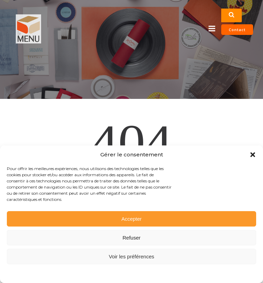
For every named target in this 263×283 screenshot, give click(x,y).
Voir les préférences (131, 256)
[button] (252, 154)
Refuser (132, 238)
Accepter (131, 219)
